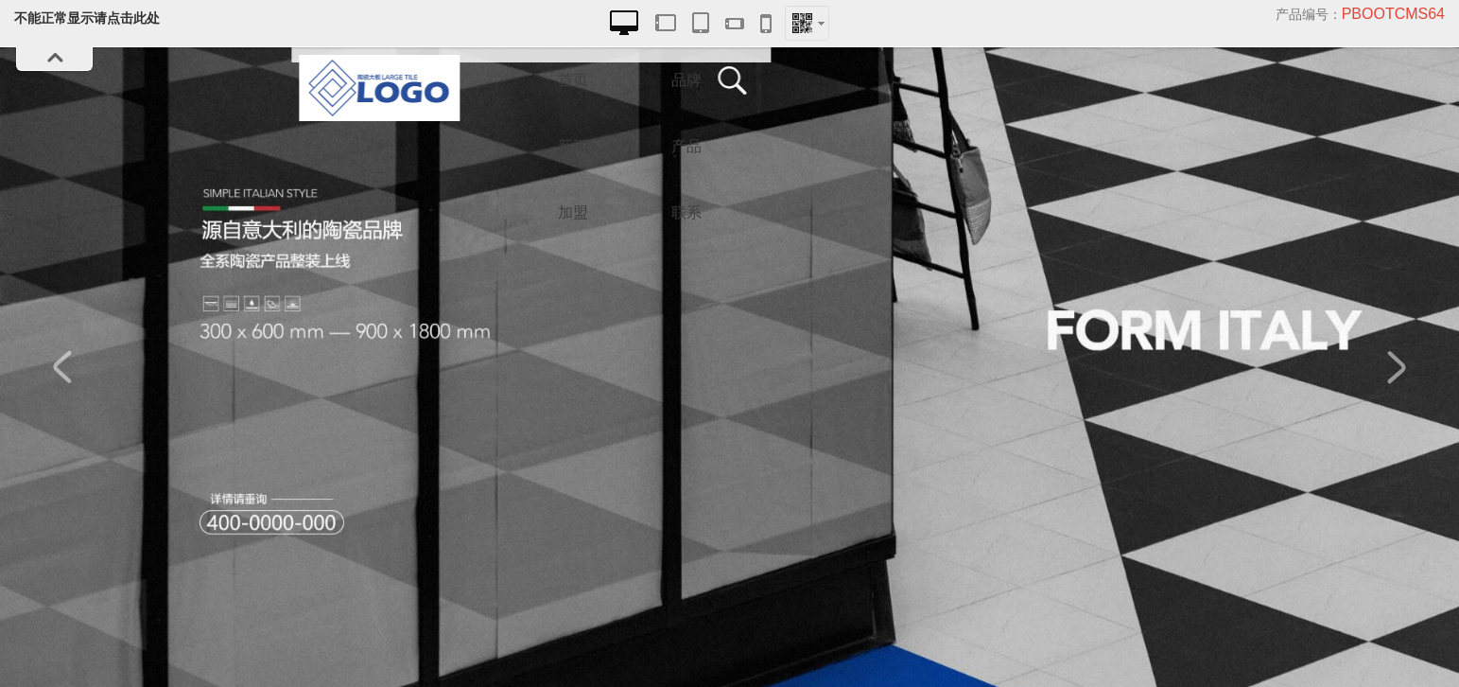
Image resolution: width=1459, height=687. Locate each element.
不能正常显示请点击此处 (87, 18)
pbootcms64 (1393, 14)
